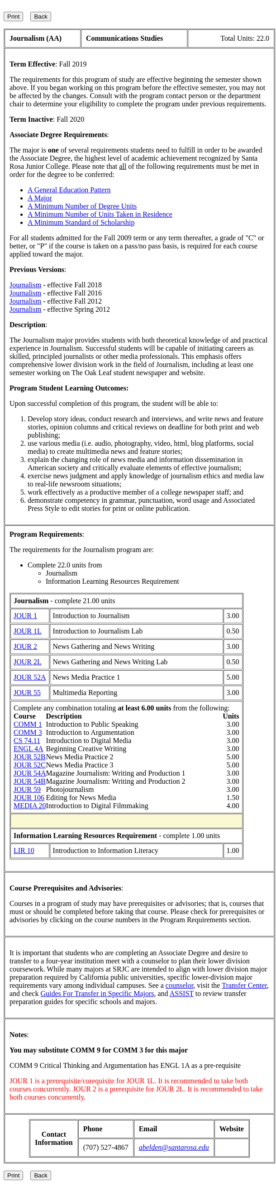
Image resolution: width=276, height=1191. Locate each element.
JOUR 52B (30, 757)
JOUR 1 (25, 615)
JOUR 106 (29, 797)
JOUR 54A (30, 773)
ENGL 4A (28, 749)
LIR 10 (24, 850)
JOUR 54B (30, 781)
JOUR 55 (27, 692)
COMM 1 (28, 724)
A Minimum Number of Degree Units (82, 206)
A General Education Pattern (69, 190)
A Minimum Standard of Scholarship (81, 222)
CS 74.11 (27, 740)
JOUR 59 (27, 789)
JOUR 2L (28, 662)
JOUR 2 (25, 646)
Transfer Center (244, 985)
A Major (40, 198)
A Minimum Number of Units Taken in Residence (100, 214)
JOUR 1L (28, 631)
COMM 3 (28, 732)
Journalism (25, 285)
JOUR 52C (30, 765)
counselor (180, 985)
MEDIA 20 (30, 806)
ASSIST (182, 993)
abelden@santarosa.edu (174, 1147)
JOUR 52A (30, 677)
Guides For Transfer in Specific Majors (97, 993)
